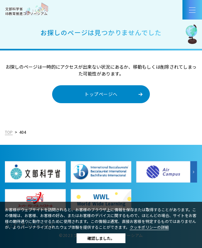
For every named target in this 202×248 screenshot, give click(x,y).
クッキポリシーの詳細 (149, 227)
